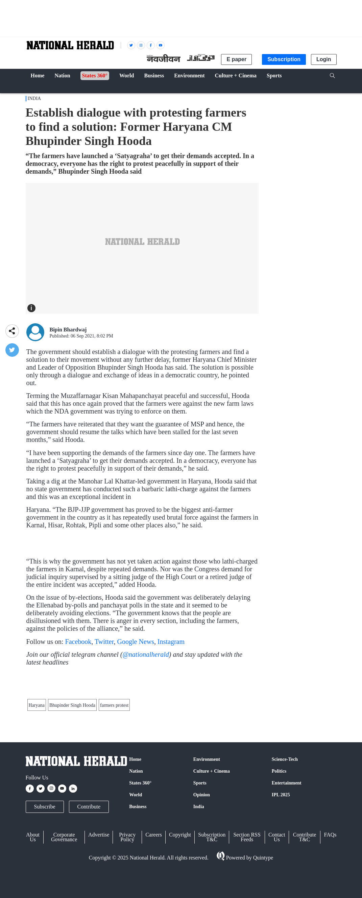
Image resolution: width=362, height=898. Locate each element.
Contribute (88, 887)
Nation (136, 851)
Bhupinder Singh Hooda (72, 782)
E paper (236, 59)
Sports (200, 863)
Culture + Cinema (211, 851)
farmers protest (114, 782)
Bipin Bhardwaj (68, 329)
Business (137, 887)
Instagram (171, 680)
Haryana (37, 782)
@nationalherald (145, 693)
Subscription (283, 59)
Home (135, 840)
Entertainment (286, 863)
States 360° (140, 863)
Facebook (78, 680)
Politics (279, 851)
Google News (135, 680)
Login (323, 59)
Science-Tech (285, 840)
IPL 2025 (281, 875)
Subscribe (44, 887)
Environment (206, 840)
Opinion (201, 875)
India (34, 98)
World (135, 875)
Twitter (104, 680)
